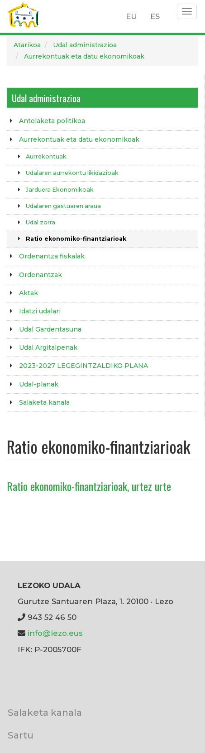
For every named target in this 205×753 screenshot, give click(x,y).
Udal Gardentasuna (50, 329)
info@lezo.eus (55, 633)
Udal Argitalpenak (48, 347)
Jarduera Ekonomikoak (60, 189)
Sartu (20, 735)
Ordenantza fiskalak (52, 256)
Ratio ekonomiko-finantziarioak (76, 238)
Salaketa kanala (44, 402)
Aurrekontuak (46, 156)
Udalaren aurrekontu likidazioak (72, 172)
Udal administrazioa (85, 45)
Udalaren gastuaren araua (63, 206)
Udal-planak (38, 384)
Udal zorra (40, 222)
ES (155, 16)
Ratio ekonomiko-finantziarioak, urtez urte (89, 486)
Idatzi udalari (40, 311)
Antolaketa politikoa (52, 121)
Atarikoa (27, 45)
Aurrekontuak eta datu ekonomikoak (84, 56)
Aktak (28, 293)
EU (131, 16)
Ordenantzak (40, 275)
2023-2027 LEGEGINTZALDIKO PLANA (83, 366)
